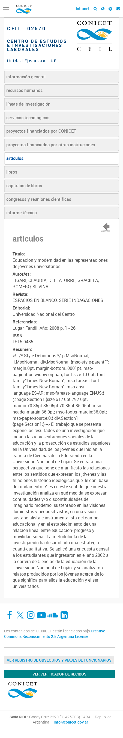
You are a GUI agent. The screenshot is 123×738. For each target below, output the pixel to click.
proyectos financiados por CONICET (41, 131)
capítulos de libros (24, 186)
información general (26, 77)
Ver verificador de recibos (59, 674)
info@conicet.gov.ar (71, 722)
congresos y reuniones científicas (38, 199)
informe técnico (21, 213)
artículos (14, 158)
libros (11, 172)
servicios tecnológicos (27, 118)
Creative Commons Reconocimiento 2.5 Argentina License (54, 634)
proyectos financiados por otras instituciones (50, 145)
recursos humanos (24, 90)
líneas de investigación (28, 104)
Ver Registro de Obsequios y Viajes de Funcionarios (59, 660)
